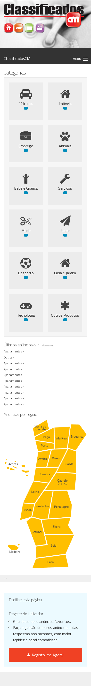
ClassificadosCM (17, 58)
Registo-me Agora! (45, 655)
